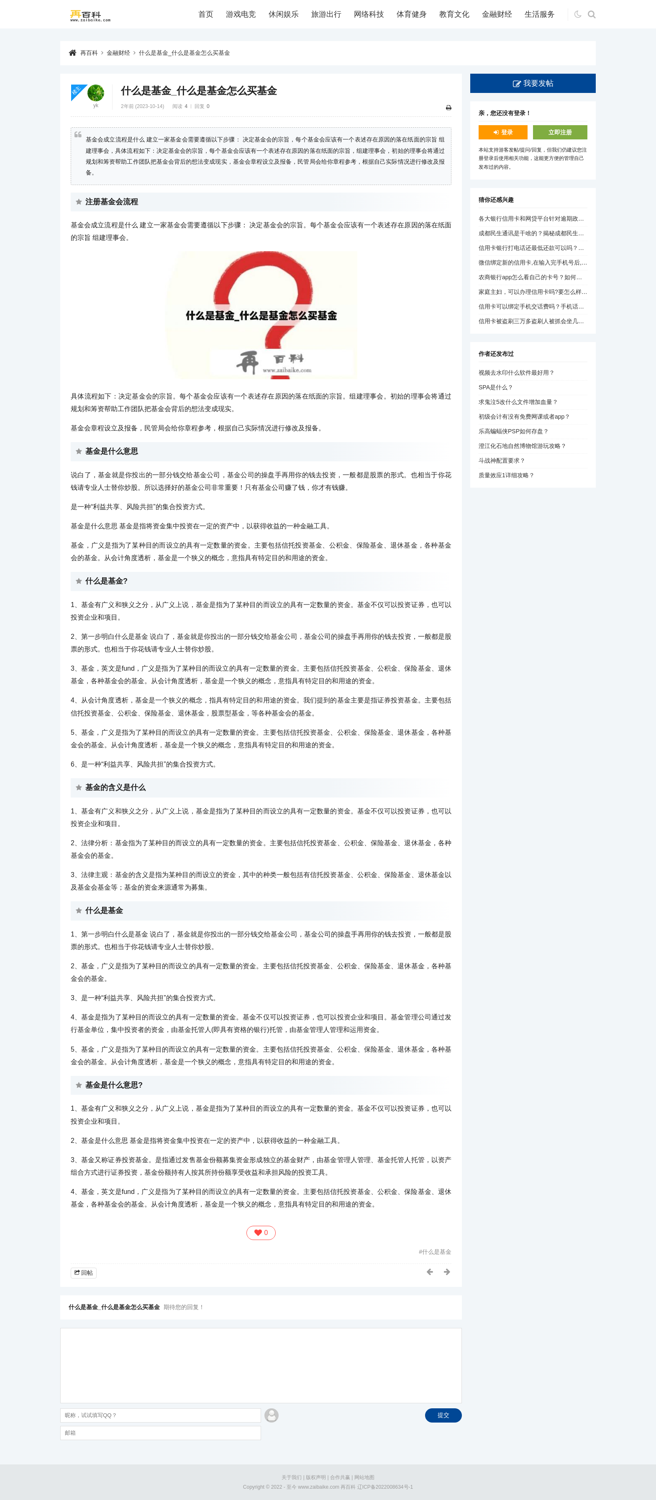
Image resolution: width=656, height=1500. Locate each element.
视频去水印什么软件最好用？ (517, 372)
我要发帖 (538, 83)
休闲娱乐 (284, 14)
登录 (507, 132)
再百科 (89, 52)
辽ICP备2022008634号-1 (385, 1487)
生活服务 (540, 14)
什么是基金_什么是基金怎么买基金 (184, 52)
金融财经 (497, 14)
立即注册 (560, 132)
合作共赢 (340, 1477)
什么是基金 (436, 1251)
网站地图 (364, 1477)
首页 (205, 14)
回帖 (87, 1272)
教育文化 (454, 14)
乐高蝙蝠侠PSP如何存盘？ (514, 431)
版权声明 (316, 1477)
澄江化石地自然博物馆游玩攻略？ (522, 446)
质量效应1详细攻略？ (507, 475)
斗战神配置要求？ (502, 460)
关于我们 (292, 1477)
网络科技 (369, 14)
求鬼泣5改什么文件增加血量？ (518, 402)
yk (95, 105)
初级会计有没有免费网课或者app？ (524, 416)
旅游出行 (326, 14)
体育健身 (412, 14)
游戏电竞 (241, 14)
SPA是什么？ (496, 387)
